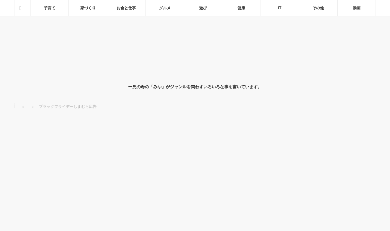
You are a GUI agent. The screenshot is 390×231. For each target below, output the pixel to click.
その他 (318, 8)
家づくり (88, 8)
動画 (356, 8)
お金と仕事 (126, 8)
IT (280, 8)
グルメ (165, 8)
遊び (203, 8)
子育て (49, 8)
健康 (241, 8)
